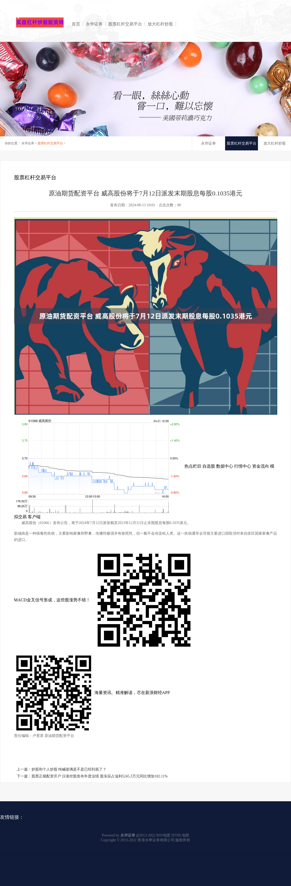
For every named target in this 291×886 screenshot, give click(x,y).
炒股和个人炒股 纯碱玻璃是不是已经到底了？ (69, 769)
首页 (76, 24)
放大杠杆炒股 (160, 24)
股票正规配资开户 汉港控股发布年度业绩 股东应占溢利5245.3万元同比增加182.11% (99, 776)
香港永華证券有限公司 (156, 840)
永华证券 (94, 24)
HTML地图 (180, 835)
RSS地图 (163, 835)
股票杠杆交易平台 (125, 24)
